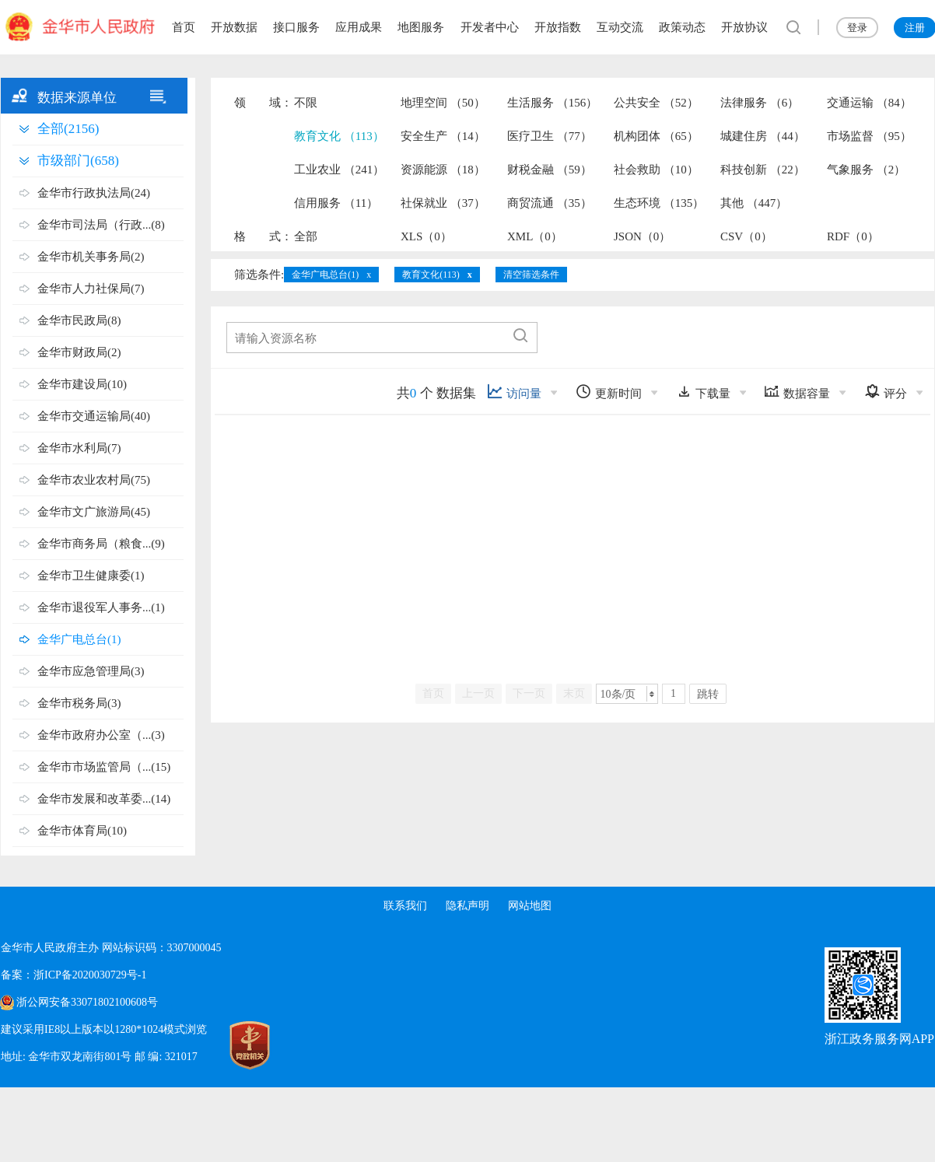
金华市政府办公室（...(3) (101, 735)
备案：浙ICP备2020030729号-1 (73, 975)
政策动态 (682, 27)
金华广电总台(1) (79, 639)
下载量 (703, 391)
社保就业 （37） (443, 203)
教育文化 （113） (339, 136)
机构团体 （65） (656, 136)
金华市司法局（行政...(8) (101, 225)
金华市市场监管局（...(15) (103, 767)
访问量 (514, 391)
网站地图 (530, 906)
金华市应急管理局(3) (91, 671)
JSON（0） (642, 236)
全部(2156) (68, 128)
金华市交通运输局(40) (93, 416)
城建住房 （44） (762, 136)
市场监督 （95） (869, 136)
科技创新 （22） (762, 169)
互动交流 (620, 27)
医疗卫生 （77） (549, 136)
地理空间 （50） (443, 102)
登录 (857, 27)
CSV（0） (746, 236)
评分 (885, 391)
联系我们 (405, 906)
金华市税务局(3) (79, 703)
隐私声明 (467, 906)
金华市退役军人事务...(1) (101, 607)
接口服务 (296, 27)
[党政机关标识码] (234, 1045)
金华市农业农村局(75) (93, 480)
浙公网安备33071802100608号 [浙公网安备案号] (87, 1002)
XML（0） (534, 236)
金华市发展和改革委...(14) (103, 799)
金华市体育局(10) (82, 830)
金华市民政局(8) (79, 320)
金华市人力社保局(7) (91, 288)
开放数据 (234, 27)
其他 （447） (753, 203)
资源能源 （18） (443, 169)
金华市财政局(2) (79, 352)
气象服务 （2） (866, 169)
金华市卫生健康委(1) (91, 575)
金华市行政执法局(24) (93, 193)
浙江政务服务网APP (879, 1038)
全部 (305, 236)
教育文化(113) (431, 274)
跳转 (708, 694)
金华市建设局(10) (82, 384)
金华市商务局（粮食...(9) (101, 543)
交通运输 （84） (869, 102)
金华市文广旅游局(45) (93, 512)
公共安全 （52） (656, 102)
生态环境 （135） (659, 203)
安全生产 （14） (443, 136)
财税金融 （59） (549, 169)
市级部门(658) (78, 160)
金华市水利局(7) (79, 448)
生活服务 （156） (552, 102)
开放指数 (557, 27)
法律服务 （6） (759, 102)
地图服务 (420, 27)
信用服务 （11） (336, 203)
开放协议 (744, 27)
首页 (183, 27)
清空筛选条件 (531, 274)
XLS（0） (426, 236)
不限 (305, 102)
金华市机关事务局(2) (91, 256)
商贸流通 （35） (549, 203)
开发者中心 (489, 27)
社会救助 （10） (656, 169)
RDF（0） (853, 236)
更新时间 (609, 391)
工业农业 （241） (339, 169)
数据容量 (797, 391)
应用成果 (358, 27)
